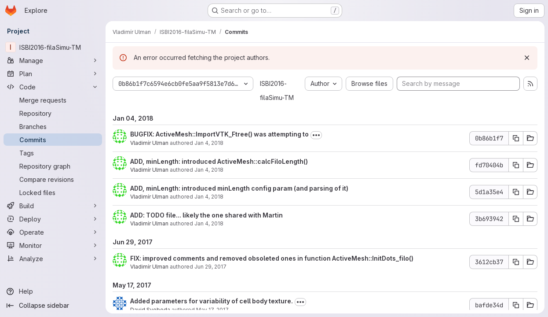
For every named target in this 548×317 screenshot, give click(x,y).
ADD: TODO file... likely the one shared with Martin (206, 215)
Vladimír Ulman (149, 143)
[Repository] (53, 113)
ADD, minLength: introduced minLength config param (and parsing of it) (239, 188)
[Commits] (53, 139)
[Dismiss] (527, 57)
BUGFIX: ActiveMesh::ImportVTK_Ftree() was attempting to (219, 134)
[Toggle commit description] (316, 135)
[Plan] (53, 73)
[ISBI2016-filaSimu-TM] (53, 47)
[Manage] (53, 60)
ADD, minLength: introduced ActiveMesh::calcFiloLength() (219, 161)
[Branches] (53, 126)
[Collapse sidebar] (53, 305)
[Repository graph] (53, 166)
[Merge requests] (53, 100)
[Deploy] (53, 219)
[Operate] (53, 232)
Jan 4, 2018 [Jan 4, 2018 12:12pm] (208, 196)
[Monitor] (53, 245)
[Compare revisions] (53, 179)
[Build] (53, 205)
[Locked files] (53, 192)
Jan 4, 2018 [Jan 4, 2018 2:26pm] (208, 169)
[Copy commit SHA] (516, 138)
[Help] (53, 291)
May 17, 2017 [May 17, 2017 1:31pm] (212, 309)
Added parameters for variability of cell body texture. (211, 301)
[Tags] (53, 153)
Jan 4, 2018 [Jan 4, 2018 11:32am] (208, 223)
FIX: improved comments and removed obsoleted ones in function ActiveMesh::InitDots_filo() (271, 258)
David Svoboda (150, 309)
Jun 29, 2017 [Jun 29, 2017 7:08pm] (210, 266)
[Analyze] (53, 258)
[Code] (53, 87)
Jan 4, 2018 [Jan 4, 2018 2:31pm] (208, 143)
